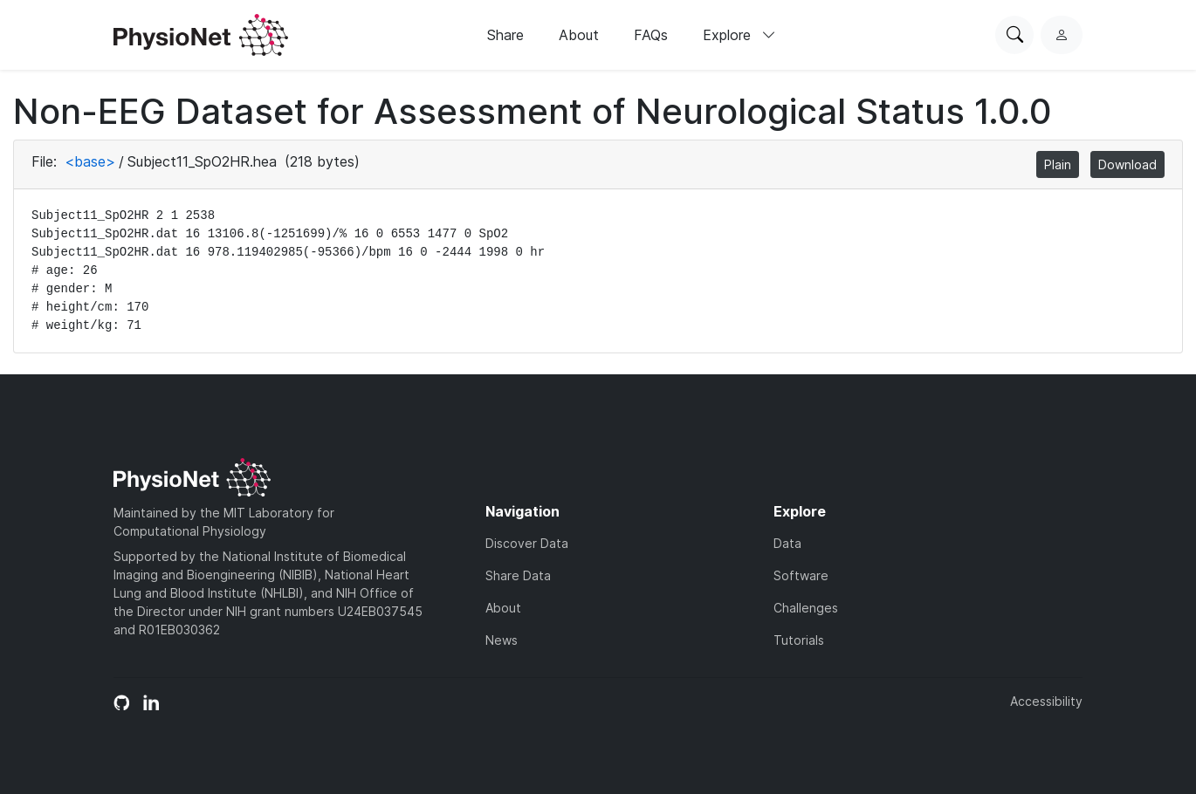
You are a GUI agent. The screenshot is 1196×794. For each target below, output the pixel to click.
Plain (1057, 164)
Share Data (518, 575)
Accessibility (1046, 701)
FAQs (651, 35)
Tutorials (798, 640)
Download (1127, 164)
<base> (90, 161)
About (579, 35)
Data (787, 543)
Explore (739, 35)
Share (505, 35)
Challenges (805, 607)
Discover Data (526, 543)
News (501, 640)
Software (800, 575)
